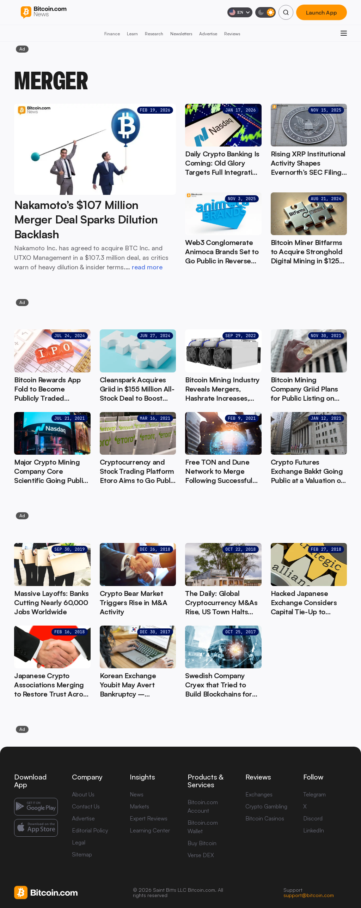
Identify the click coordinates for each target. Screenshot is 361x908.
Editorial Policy (90, 830)
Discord (313, 818)
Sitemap (82, 854)
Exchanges (259, 794)
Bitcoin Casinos (264, 818)
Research (154, 33)
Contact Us (86, 806)
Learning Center (150, 830)
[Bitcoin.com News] (43, 12)
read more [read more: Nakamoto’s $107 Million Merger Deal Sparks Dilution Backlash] (147, 267)
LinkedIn (313, 830)
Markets (139, 806)
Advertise (208, 33)
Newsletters (181, 33)
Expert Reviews (148, 818)
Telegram (314, 794)
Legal (78, 842)
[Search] (286, 12)
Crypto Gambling (266, 806)
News (136, 794)
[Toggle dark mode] (265, 12)
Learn (132, 33)
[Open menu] (344, 33)
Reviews (232, 33)
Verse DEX (201, 855)
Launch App (321, 12)
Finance (112, 33)
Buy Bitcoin (202, 843)
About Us (83, 794)
